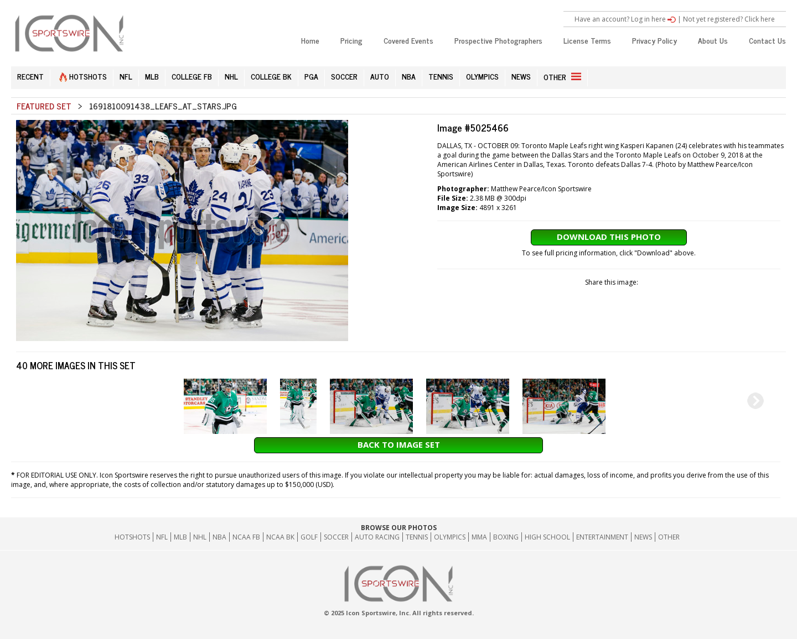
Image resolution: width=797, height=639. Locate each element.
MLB (152, 76)
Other (669, 537)
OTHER (562, 76)
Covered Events (408, 40)
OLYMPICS (482, 76)
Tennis (417, 537)
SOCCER (344, 76)
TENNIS (440, 76)
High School (547, 537)
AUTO (379, 76)
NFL (126, 76)
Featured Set (44, 106)
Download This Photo (609, 236)
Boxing (506, 537)
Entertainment (602, 537)
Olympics (449, 537)
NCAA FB (246, 537)
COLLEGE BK (271, 76)
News (643, 537)
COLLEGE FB (192, 76)
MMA (479, 537)
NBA (409, 76)
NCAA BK (280, 537)
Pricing (351, 40)
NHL (231, 76)
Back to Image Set (399, 444)
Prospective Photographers (498, 40)
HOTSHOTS (83, 76)
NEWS (521, 76)
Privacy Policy (654, 40)
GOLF (309, 537)
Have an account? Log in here (625, 19)
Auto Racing (377, 537)
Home (310, 40)
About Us (713, 40)
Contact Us (767, 40)
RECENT (30, 76)
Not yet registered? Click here (729, 19)
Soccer (336, 537)
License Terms (587, 40)
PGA (311, 76)
